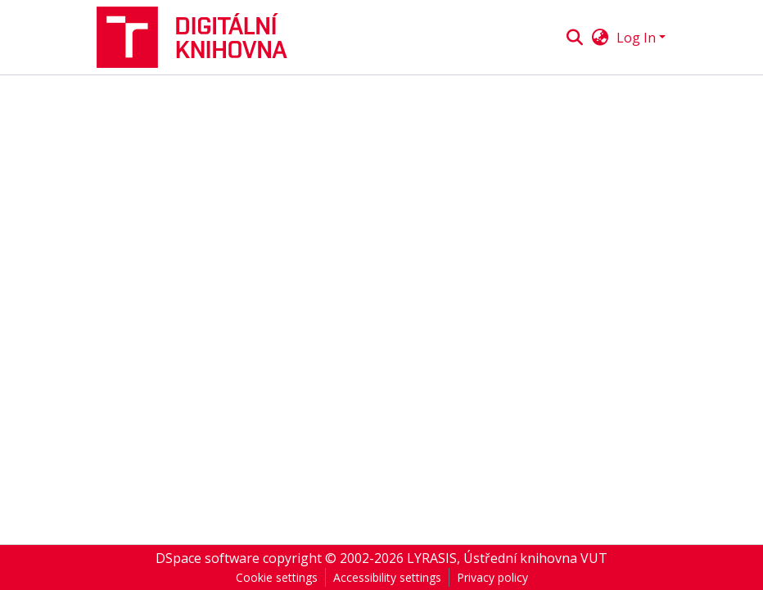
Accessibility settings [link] (387, 577)
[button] (199, 37)
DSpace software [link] (208, 558)
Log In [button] (637, 38)
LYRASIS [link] (432, 558)
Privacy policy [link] (492, 577)
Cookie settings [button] (277, 577)
